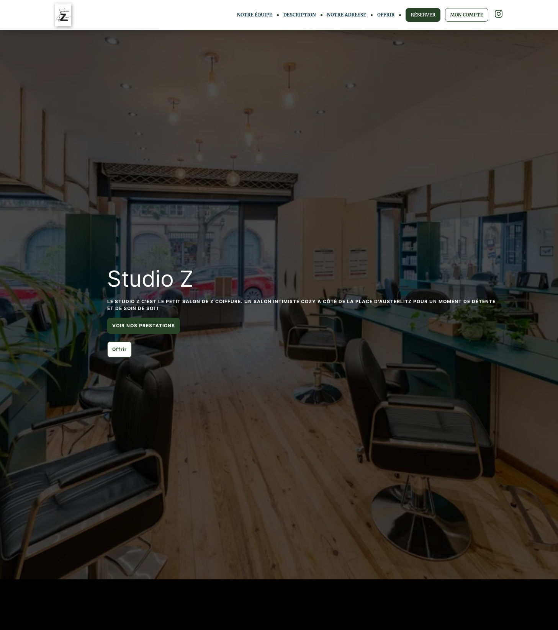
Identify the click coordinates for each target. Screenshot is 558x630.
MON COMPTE (466, 15)
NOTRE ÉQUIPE (254, 15)
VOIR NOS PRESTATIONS (143, 325)
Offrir (119, 349)
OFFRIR (385, 15)
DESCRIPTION (299, 15)
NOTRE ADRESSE (346, 15)
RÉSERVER (423, 15)
